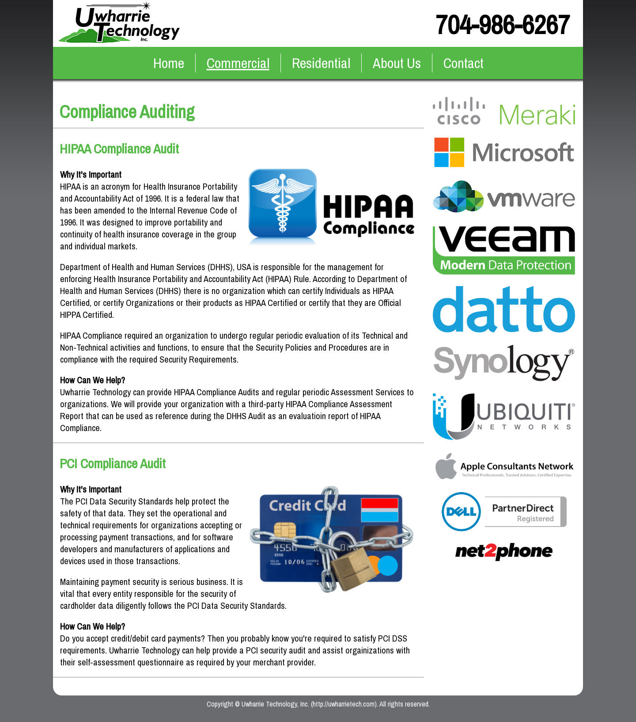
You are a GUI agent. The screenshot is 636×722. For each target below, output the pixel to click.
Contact (463, 63)
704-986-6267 (502, 24)
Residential (321, 63)
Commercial (238, 63)
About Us (397, 63)
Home (168, 63)
